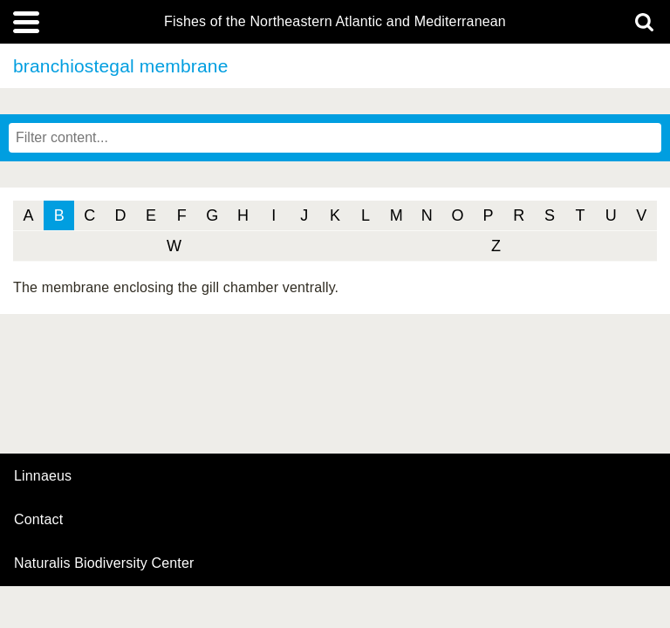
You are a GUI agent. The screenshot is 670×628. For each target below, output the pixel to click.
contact (38, 519)
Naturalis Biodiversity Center (104, 563)
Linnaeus (43, 476)
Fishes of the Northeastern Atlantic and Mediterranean (335, 22)
